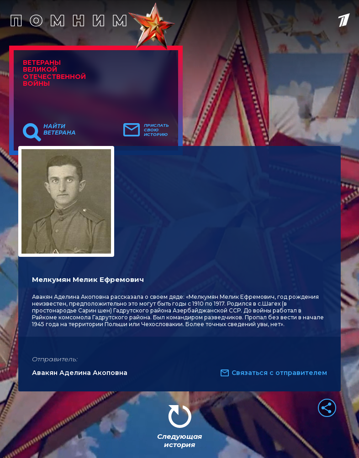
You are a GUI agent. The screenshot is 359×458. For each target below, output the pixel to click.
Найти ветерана (59, 129)
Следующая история (179, 440)
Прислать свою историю (156, 130)
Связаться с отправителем (279, 373)
